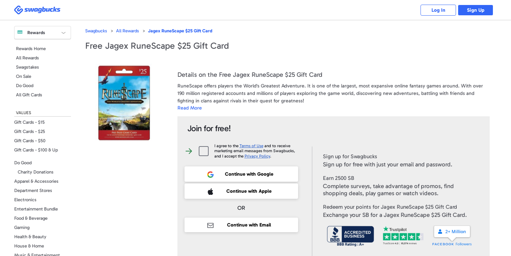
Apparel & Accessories (36, 181)
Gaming (21, 227)
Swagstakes (27, 67)
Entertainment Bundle (36, 209)
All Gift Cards (29, 94)
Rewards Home (31, 48)
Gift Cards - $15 (29, 122)
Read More (189, 108)
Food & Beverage (31, 218)
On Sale (23, 76)
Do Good (24, 85)
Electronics (25, 199)
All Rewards (27, 57)
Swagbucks (96, 30)
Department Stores (33, 190)
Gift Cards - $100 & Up (36, 150)
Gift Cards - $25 (29, 131)
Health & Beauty (30, 236)
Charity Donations (36, 172)
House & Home (29, 246)
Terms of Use (251, 145)
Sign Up (475, 10)
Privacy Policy (257, 156)
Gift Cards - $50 (29, 140)
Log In (438, 10)
